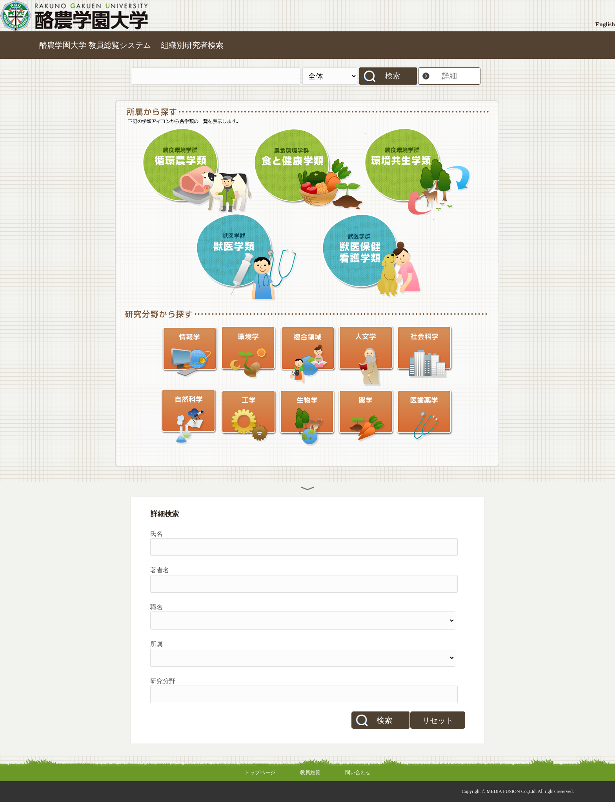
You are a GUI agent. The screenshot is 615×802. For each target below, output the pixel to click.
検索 (392, 76)
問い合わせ (358, 772)
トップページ (260, 772)
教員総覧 (310, 772)
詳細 (449, 76)
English (605, 24)
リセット (437, 720)
